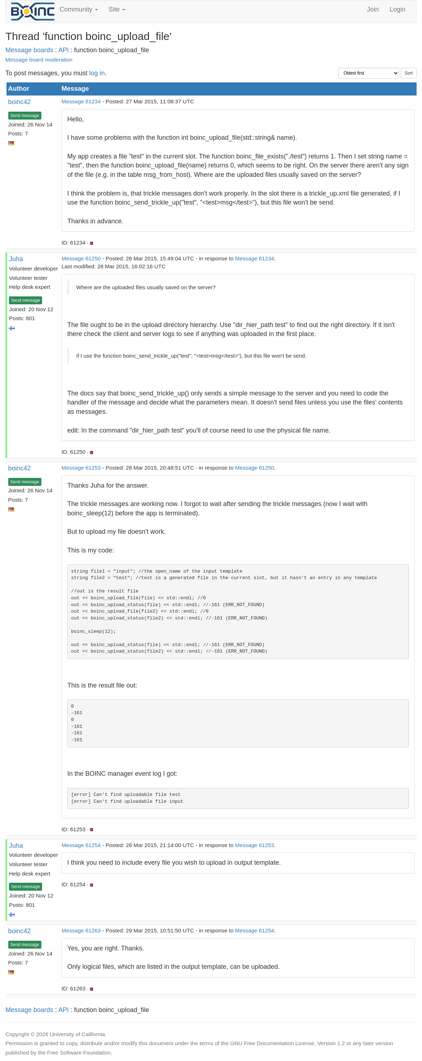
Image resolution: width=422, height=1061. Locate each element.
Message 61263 (81, 930)
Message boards (29, 50)
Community (79, 9)
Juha (16, 259)
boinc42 (19, 102)
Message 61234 (81, 101)
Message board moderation (38, 60)
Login (397, 9)
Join (373, 9)
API (63, 50)
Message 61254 (81, 845)
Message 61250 (81, 258)
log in (97, 73)
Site (117, 9)
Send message (24, 115)
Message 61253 (81, 468)
